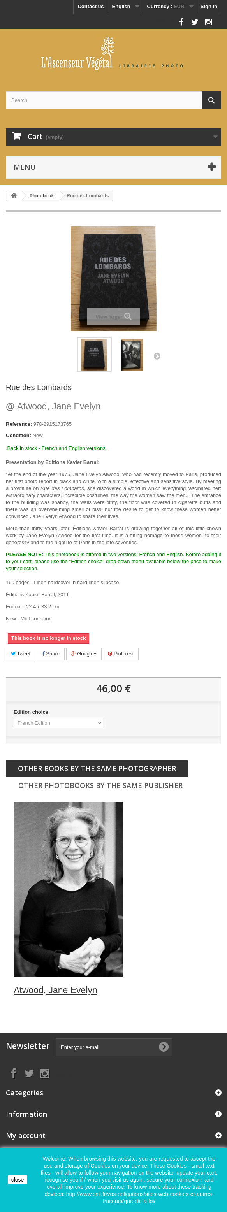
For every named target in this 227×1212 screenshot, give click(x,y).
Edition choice (31, 712)
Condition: (18, 435)
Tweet (20, 654)
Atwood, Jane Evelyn (53, 406)
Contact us (90, 6)
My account (26, 1135)
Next (157, 356)
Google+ (84, 654)
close (17, 1180)
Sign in (209, 6)
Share (51, 654)
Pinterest (121, 654)
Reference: (19, 424)
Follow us (163, 20)
